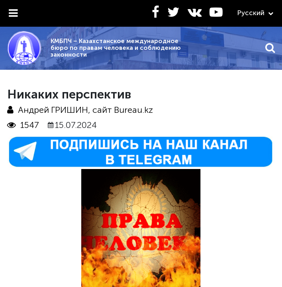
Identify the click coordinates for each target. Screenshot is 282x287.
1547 (23, 125)
